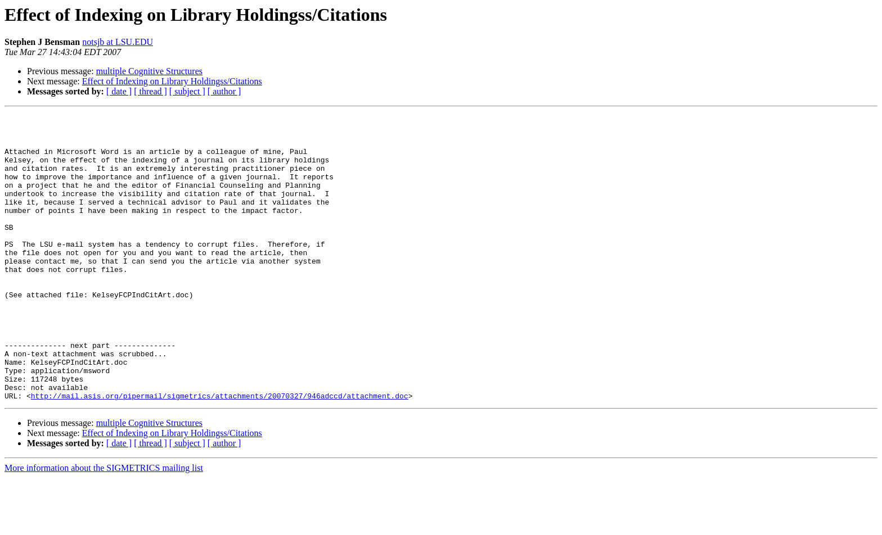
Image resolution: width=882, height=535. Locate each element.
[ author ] (224, 91)
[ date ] (119, 91)
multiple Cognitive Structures (149, 71)
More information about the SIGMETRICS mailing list (103, 525)
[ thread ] (150, 91)
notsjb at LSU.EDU (117, 42)
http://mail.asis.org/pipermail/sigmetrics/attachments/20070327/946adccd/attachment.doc (219, 453)
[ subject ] (187, 91)
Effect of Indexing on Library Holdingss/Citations (172, 81)
